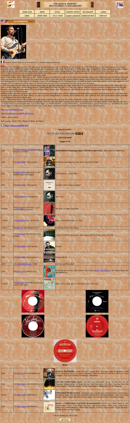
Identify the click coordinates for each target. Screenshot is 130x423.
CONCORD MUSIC (24, 264)
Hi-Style (21, 373)
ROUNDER (21, 162)
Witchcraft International (29, 150)
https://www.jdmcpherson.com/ (12, 110)
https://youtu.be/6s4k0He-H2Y (16, 126)
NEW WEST (20, 271)
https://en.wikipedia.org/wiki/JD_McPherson (17, 113)
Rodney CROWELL (102, 270)
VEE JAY (19, 228)
